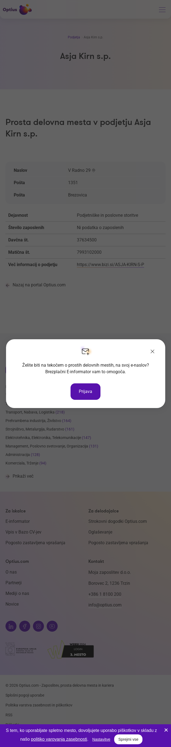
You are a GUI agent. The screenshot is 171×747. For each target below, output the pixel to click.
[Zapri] (152, 351)
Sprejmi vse (128, 739)
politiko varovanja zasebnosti (59, 739)
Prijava (85, 391)
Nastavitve (101, 739)
